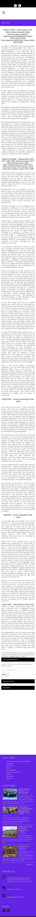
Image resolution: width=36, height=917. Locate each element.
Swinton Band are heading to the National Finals (24, 790)
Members (9, 778)
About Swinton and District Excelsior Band (18, 761)
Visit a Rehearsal (11, 770)
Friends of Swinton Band (13, 772)
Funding (8, 774)
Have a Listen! (10, 765)
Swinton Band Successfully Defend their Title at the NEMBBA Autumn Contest (25, 810)
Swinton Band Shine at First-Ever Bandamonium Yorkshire (25, 829)
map (30, 881)
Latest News (9, 763)
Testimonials (9, 776)
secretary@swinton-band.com (15, 897)
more (23, 803)
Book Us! (8, 768)
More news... (30, 864)
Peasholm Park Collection (23, 847)
